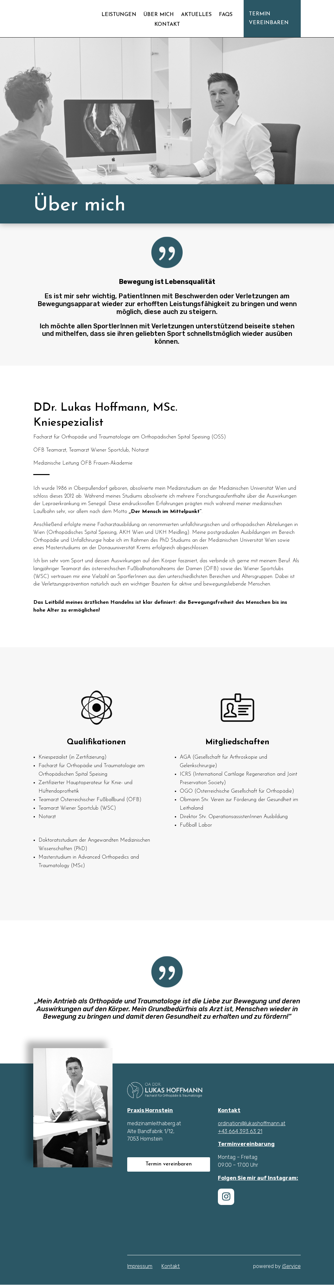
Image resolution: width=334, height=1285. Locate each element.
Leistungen (118, 14)
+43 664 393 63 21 (240, 1131)
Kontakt (167, 24)
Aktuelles (196, 14)
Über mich (159, 14)
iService (291, 1266)
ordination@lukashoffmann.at (251, 1124)
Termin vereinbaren (269, 18)
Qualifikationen (96, 746)
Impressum (139, 1266)
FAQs (226, 14)
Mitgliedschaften (237, 744)
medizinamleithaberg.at (154, 1124)
